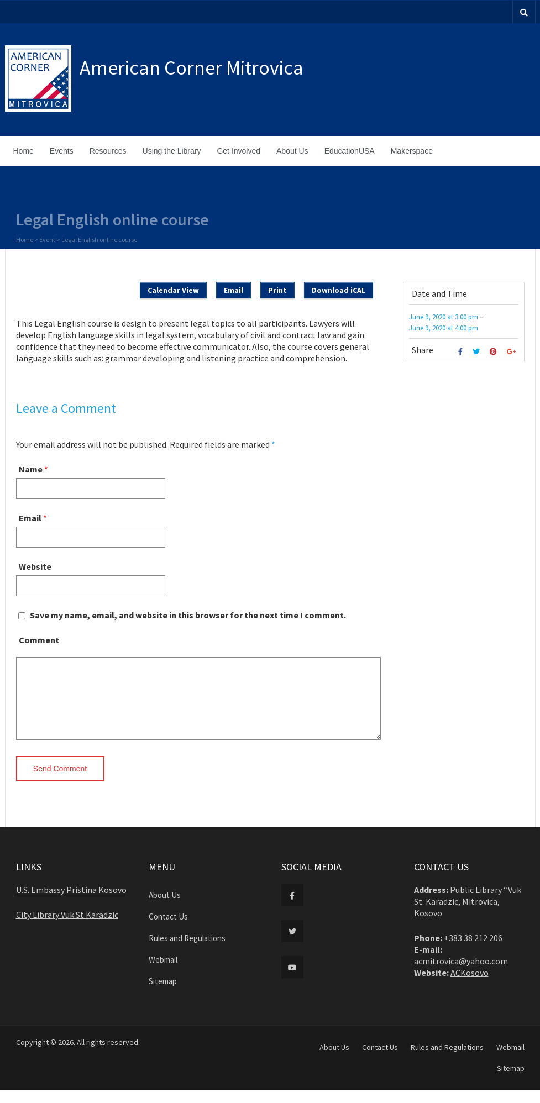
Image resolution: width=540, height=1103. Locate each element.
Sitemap (163, 994)
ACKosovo (469, 985)
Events (62, 150)
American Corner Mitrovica (191, 67)
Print (277, 290)
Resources (108, 150)
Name (31, 469)
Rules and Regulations (187, 951)
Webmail (163, 973)
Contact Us (168, 930)
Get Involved (238, 150)
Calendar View (173, 290)
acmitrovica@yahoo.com (461, 974)
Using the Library (172, 150)
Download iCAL (338, 290)
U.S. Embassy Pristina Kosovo (71, 902)
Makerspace (412, 150)
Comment (39, 639)
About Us (292, 150)
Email (233, 290)
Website (35, 566)
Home (23, 150)
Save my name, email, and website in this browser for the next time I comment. (188, 615)
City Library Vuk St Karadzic (67, 927)
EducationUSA (349, 150)
